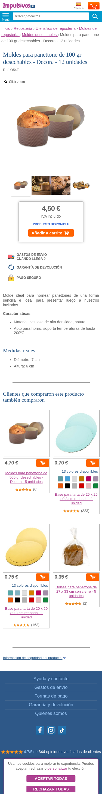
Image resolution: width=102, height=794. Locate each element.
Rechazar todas (51, 789)
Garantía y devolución (51, 704)
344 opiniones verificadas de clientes (70, 752)
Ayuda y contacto (50, 678)
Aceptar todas (51, 778)
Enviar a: (79, 6)
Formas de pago (50, 696)
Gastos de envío (50, 687)
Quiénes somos (51, 713)
